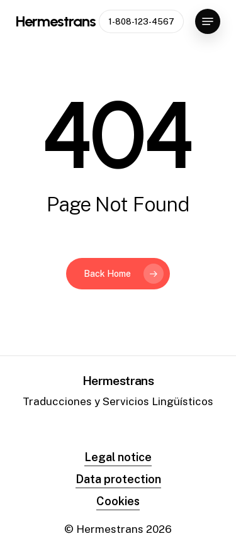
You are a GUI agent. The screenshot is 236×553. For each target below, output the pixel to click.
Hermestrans (56, 21)
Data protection (118, 479)
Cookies (118, 501)
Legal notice (118, 457)
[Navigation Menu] (207, 21)
